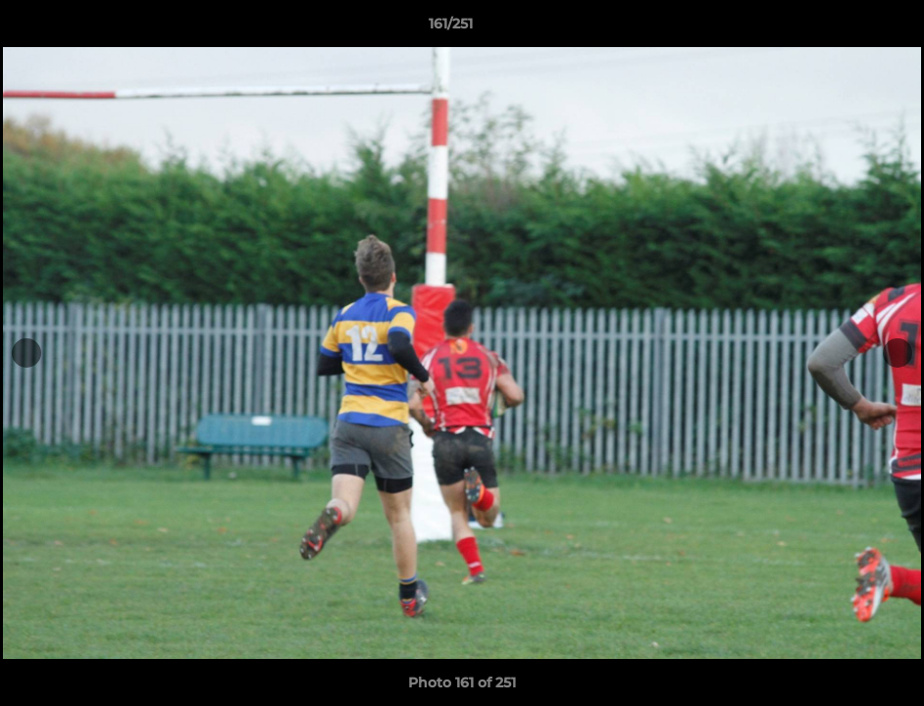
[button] (841, 28)
